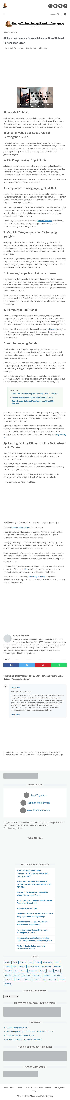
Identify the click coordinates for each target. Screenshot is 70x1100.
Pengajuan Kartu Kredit (20, 525)
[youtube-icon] (54, 3)
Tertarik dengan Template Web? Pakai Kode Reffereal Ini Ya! (30, 1031)
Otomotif (17, 975)
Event (57, 962)
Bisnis (14, 962)
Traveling (62, 979)
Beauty (7, 962)
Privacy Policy (60, 1088)
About (12, 1088)
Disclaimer (28, 1088)
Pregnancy (56, 975)
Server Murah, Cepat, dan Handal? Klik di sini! (24, 1039)
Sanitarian (27, 979)
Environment (47, 962)
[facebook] (11, 663)
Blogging (22, 962)
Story (43, 979)
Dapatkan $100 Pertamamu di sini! (20, 1035)
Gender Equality (33, 966)
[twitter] (27, 663)
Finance (22, 966)
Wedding (8, 983)
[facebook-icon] (49, 3)
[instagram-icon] (64, 3)
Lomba (49, 970)
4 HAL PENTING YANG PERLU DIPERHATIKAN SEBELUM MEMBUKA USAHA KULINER (32, 873)
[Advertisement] (35, 66)
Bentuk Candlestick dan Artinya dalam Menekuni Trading (32, 395)
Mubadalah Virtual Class (27, 908)
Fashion (7, 966)
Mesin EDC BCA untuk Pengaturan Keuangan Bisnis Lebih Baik (34, 392)
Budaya (38, 962)
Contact (20, 1088)
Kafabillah (8, 970)
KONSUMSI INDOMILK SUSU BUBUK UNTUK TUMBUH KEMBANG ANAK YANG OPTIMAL (34, 884)
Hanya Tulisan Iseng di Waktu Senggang (39, 1096)
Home (6, 1088)
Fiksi (14, 966)
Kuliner (42, 970)
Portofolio (48, 1088)
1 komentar (43, 46)
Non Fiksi (8, 975)
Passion (47, 975)
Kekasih (23, 970)
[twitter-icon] (59, 3)
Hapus (18, 712)
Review (18, 979)
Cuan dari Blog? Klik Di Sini (17, 1027)
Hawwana (57, 966)
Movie (57, 970)
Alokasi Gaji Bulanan (36, 574)
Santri (36, 979)
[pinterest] (43, 663)
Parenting (26, 975)
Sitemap (35, 1092)
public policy (9, 979)
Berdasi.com (15, 685)
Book (30, 962)
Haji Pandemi (46, 966)
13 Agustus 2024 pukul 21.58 (21, 689)
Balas (13, 712)
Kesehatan (33, 970)
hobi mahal (52, 326)
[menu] (4, 11)
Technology (52, 979)
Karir (16, 970)
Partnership (37, 975)
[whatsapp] (59, 663)
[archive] (11, 996)
